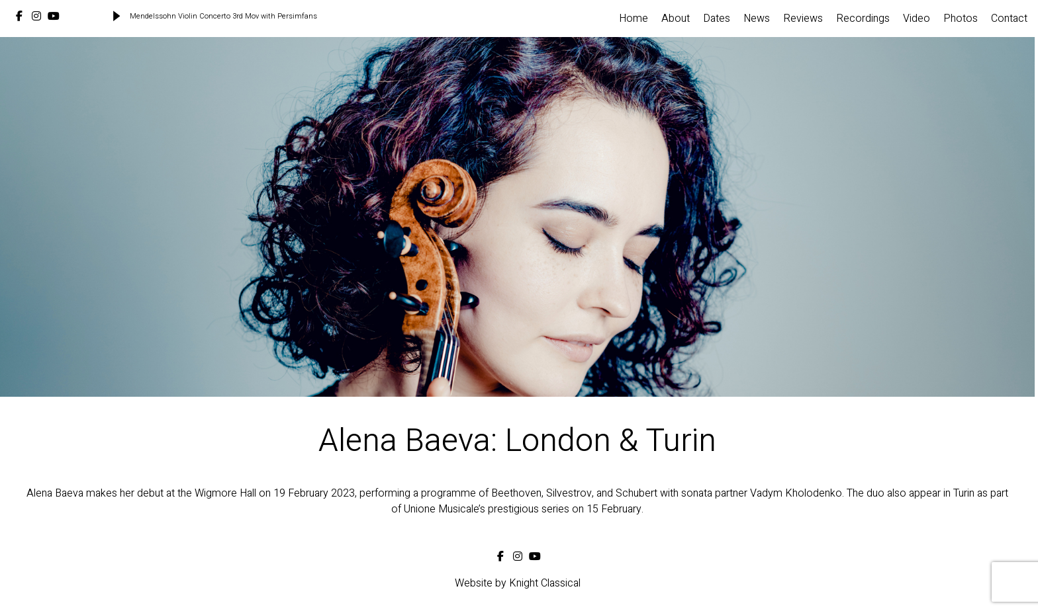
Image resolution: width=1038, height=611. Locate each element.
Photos (960, 18)
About (675, 18)
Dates (716, 18)
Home (633, 18)
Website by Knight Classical (518, 583)
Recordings (863, 18)
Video (916, 18)
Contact (1009, 18)
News (756, 18)
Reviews (803, 18)
